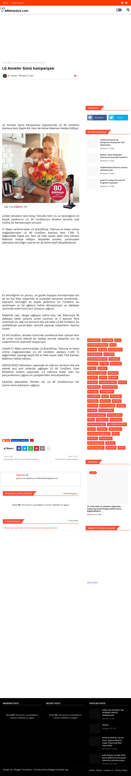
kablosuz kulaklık (109, 382)
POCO (117, 401)
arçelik (111, 443)
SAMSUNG (95, 340)
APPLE (103, 368)
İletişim (105, 725)
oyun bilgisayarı (97, 448)
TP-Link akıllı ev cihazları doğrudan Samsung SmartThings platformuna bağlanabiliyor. (104, 508)
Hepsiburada (96, 354)
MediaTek (103, 419)
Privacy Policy (121, 770)
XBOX (122, 405)
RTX (122, 448)
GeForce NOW (108, 405)
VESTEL (94, 377)
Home (92, 770)
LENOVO (115, 359)
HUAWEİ (108, 340)
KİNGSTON (95, 387)
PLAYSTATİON (110, 387)
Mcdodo (94, 401)
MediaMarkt (116, 349)
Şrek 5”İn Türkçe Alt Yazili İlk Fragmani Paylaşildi (112, 181)
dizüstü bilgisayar (97, 415)
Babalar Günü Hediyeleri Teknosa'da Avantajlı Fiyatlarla (114, 156)
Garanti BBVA (107, 410)
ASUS (93, 368)
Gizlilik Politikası (17, 3)
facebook (99, 117)
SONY (105, 363)
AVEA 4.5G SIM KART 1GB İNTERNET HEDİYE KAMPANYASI (113, 712)
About (99, 770)
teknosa (94, 363)
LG (14, 62)
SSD (104, 377)
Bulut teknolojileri (97, 424)
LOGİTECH (95, 396)
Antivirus (116, 363)
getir (92, 429)
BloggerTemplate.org (58, 769)
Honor (93, 349)
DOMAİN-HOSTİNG (117, 424)
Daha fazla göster (71, 493)
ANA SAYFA (92, 582)
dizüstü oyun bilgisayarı (100, 433)
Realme (114, 373)
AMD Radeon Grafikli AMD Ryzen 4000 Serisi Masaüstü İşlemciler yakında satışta (114, 758)
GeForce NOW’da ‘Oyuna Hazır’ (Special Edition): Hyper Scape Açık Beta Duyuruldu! (113, 741)
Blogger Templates (23, 769)
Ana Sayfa (6, 62)
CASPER (110, 354)
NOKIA (114, 377)
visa (116, 433)
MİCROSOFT (108, 391)
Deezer (103, 429)
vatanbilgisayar (97, 443)
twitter (120, 117)
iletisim (6, 3)
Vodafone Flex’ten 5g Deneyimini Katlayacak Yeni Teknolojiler (112, 142)
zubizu (93, 410)
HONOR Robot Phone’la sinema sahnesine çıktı (113, 168)
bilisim (20, 475)
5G (114, 345)
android (112, 448)
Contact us (108, 770)
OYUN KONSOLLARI (98, 359)
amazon (106, 401)
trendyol (94, 391)
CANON (94, 405)
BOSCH (94, 438)
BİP (106, 396)
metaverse (116, 429)
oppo (104, 349)
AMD (123, 382)
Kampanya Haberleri (20, 440)
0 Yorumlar (73, 520)
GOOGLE (116, 396)
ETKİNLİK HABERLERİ (99, 345)
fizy (92, 419)
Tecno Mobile (115, 415)
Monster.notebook (98, 373)
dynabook (117, 419)
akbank (93, 382)
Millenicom (107, 438)
